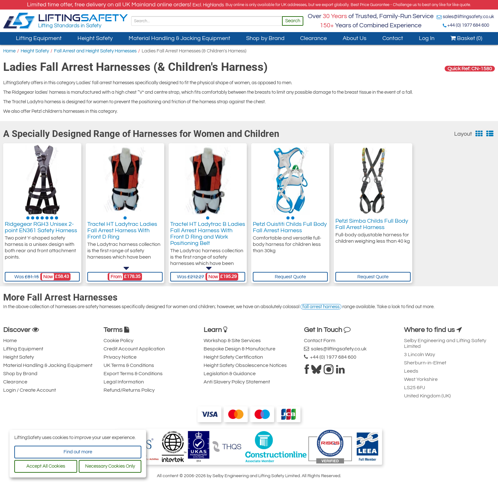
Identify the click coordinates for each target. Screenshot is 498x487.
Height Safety (95, 38)
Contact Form (319, 340)
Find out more (78, 452)
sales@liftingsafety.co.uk (468, 16)
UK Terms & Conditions (129, 365)
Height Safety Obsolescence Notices (245, 365)
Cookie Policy (118, 340)
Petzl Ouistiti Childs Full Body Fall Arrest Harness (290, 227)
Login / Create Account (29, 390)
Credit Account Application (134, 348)
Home (9, 51)
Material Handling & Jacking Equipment (179, 38)
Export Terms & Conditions (133, 373)
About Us (355, 38)
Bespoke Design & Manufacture (239, 348)
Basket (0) (466, 38)
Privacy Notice (120, 357)
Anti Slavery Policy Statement (237, 381)
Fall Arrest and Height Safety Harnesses (95, 51)
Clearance (313, 38)
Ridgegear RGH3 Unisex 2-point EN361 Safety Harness (41, 227)
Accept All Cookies (45, 466)
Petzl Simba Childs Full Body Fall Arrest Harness (371, 224)
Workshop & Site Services (232, 340)
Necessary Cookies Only (110, 466)
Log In (426, 38)
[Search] (206, 21)
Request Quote (290, 276)
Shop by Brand (265, 38)
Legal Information (124, 381)
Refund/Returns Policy (129, 390)
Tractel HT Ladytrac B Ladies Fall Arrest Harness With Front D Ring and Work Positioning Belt (207, 233)
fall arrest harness (321, 306)
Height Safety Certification (233, 357)
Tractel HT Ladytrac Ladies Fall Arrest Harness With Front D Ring (122, 230)
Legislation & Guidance (230, 373)
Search (292, 20)
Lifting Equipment (39, 38)
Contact (392, 38)
